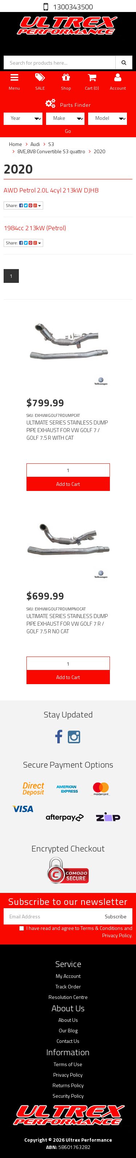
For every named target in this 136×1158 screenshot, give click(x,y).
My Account (68, 976)
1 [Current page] (11, 276)
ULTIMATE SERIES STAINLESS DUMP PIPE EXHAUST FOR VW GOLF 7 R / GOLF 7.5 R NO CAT (67, 623)
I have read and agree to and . (75, 932)
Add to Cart (68, 484)
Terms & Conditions (102, 928)
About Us (68, 1020)
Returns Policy (68, 1085)
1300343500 (72, 6)
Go (68, 131)
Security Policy (68, 1096)
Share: (23, 205)
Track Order (68, 986)
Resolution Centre (68, 997)
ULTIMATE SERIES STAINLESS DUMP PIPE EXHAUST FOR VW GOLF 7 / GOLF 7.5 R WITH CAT (67, 430)
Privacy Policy (116, 935)
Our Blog (68, 1030)
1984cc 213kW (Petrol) (35, 228)
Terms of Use (68, 1064)
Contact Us (68, 1041)
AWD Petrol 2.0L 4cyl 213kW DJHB (51, 190)
